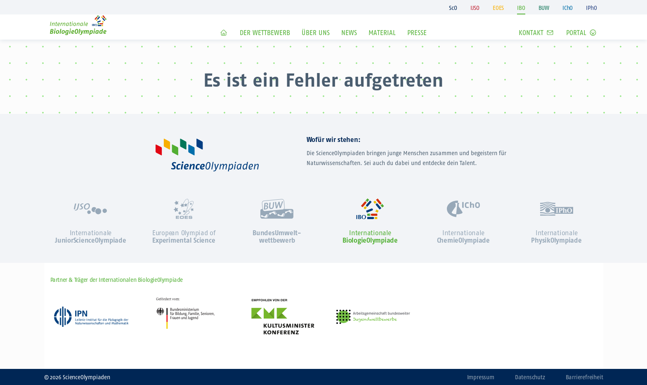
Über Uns (316, 45)
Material (382, 45)
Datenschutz (530, 377)
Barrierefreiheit (584, 377)
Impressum (480, 377)
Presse (417, 45)
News (349, 45)
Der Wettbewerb (265, 45)
